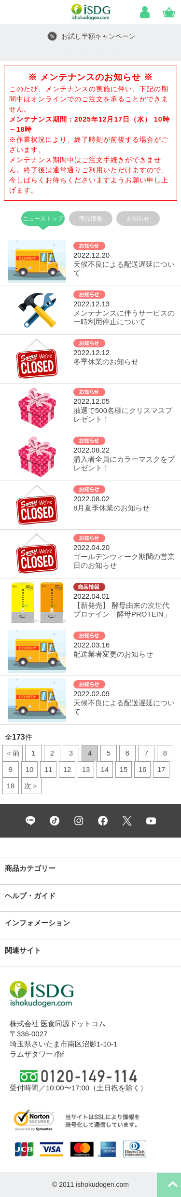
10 (30, 769)
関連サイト (23, 950)
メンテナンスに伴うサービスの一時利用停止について (124, 317)
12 (67, 769)
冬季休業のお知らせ (106, 362)
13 (86, 769)
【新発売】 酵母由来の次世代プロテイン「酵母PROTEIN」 (122, 609)
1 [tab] (70, 51)
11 (48, 769)
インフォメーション (37, 923)
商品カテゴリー (30, 868)
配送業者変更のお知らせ (113, 654)
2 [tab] (84, 51)
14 (105, 769)
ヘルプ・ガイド (30, 896)
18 (11, 786)
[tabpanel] (90, 36)
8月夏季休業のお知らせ (111, 508)
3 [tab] (99, 51)
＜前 (12, 753)
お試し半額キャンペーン (98, 36)
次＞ (31, 786)
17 (161, 769)
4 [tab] (113, 51)
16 (143, 769)
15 (124, 769)
